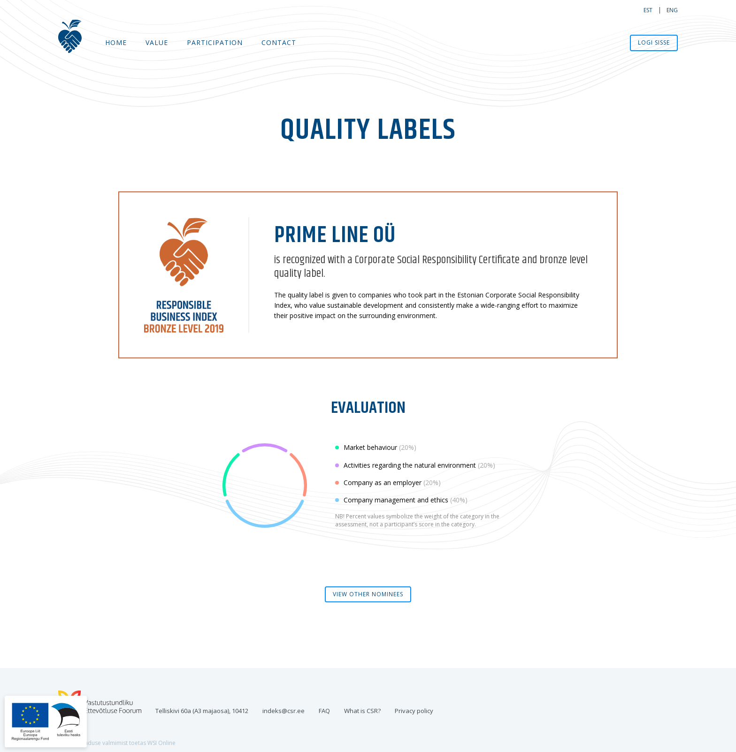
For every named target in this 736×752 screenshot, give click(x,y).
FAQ (324, 710)
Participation (215, 42)
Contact (278, 42)
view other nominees (368, 594)
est (648, 10)
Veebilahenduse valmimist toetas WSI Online (117, 743)
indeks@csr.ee (283, 710)
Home (116, 42)
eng (672, 10)
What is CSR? (362, 710)
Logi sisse (654, 42)
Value (157, 42)
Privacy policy (414, 710)
